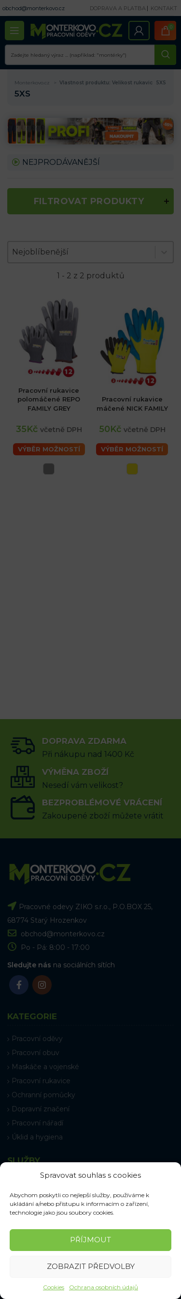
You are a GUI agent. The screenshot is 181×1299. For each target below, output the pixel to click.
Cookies (53, 1287)
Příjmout (90, 1239)
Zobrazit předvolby (91, 1266)
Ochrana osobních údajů (103, 1287)
